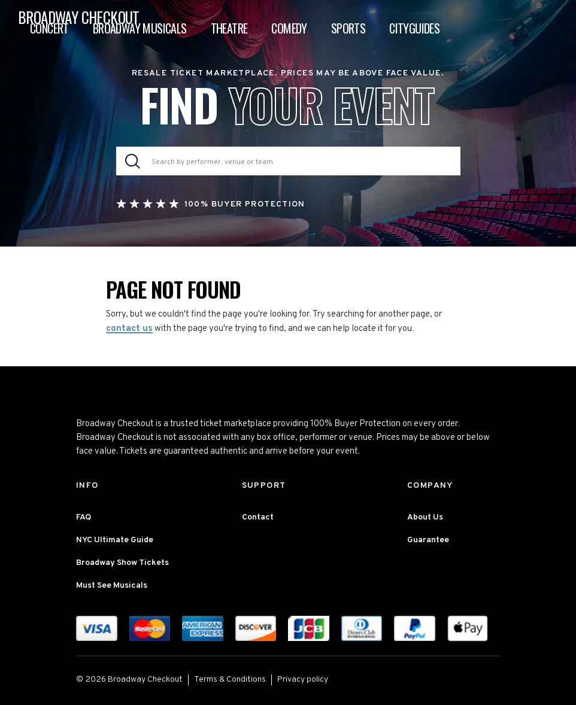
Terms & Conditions (230, 679)
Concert (49, 28)
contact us (129, 328)
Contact (258, 517)
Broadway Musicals (140, 28)
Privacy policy (302, 679)
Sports (348, 28)
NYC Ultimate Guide (114, 540)
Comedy (289, 28)
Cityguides (414, 28)
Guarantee (428, 540)
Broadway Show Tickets (122, 563)
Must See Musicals (111, 586)
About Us (425, 517)
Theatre (229, 28)
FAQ (83, 517)
